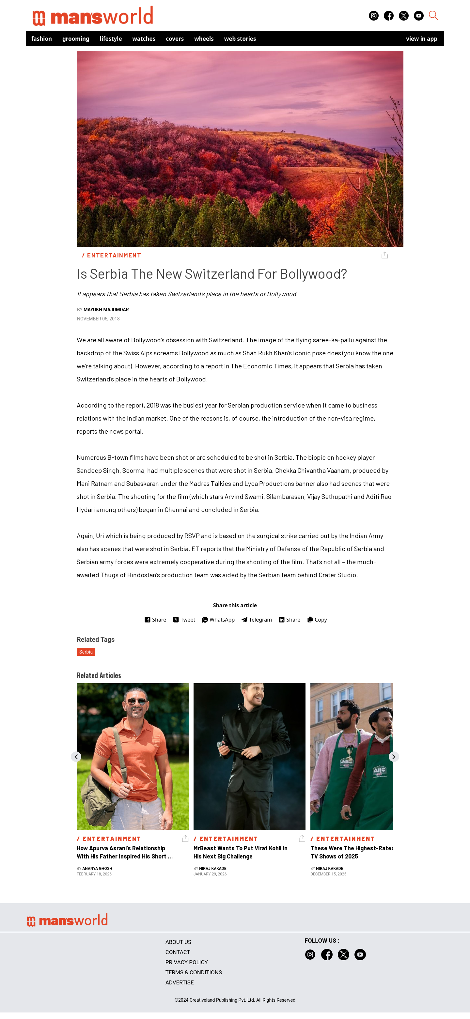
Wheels (204, 38)
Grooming (75, 38)
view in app (421, 38)
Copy (317, 619)
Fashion (41, 38)
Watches (144, 38)
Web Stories (240, 38)
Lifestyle (111, 38)
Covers (175, 38)
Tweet (184, 619)
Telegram (256, 619)
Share (155, 619)
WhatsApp (218, 619)
